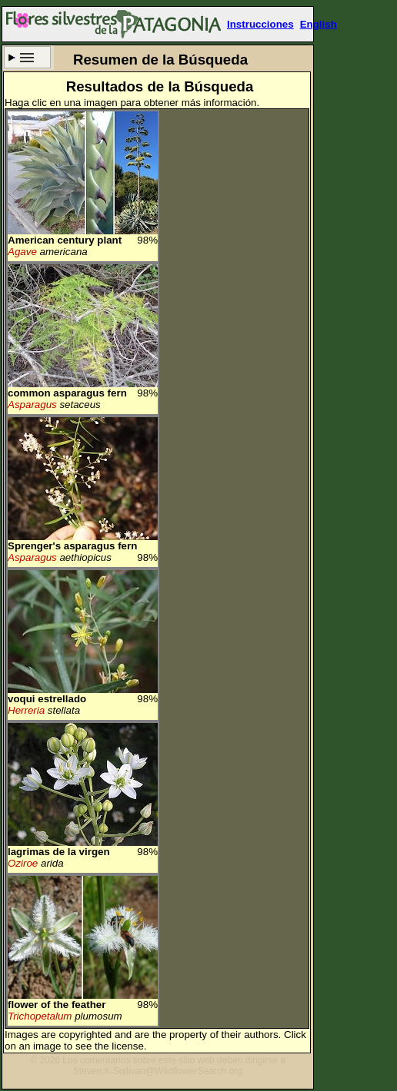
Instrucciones (260, 24)
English (318, 24)
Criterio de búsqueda (27, 57)
